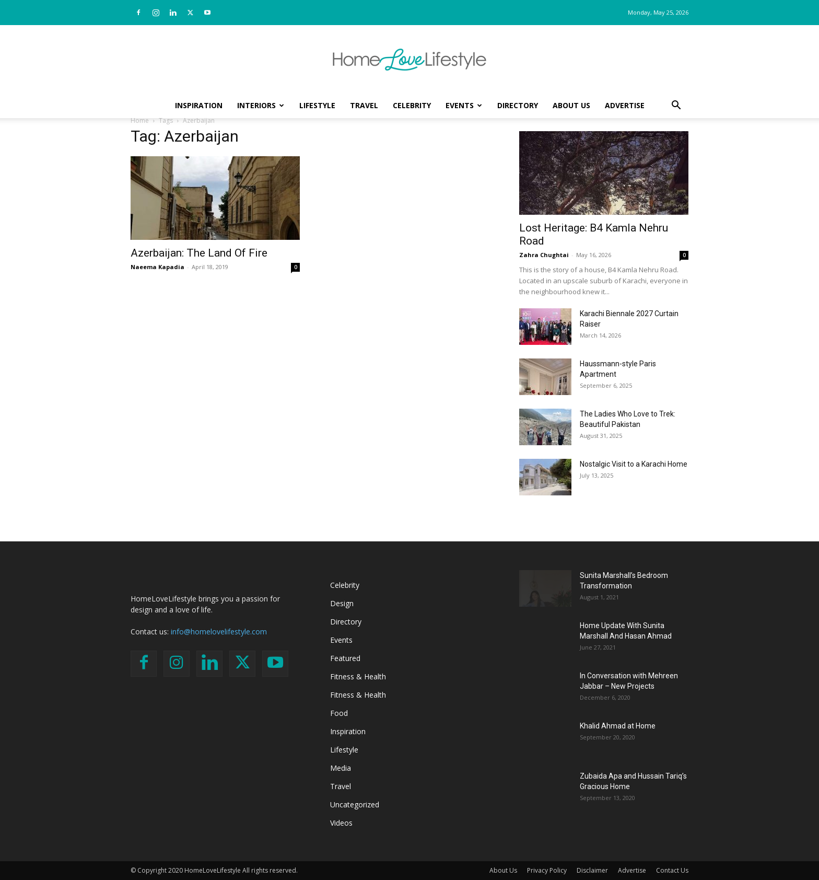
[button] (675, 106)
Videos (341, 823)
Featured (345, 658)
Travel (364, 105)
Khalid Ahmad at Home (618, 726)
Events (464, 105)
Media (340, 768)
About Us (571, 105)
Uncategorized (354, 804)
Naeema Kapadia (157, 267)
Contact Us (672, 870)
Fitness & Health (358, 676)
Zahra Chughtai (544, 255)
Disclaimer (592, 870)
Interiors (260, 105)
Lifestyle (317, 105)
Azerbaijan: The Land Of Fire (199, 253)
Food (339, 713)
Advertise (625, 105)
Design (342, 603)
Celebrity (412, 105)
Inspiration (199, 105)
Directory (517, 105)
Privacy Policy (547, 870)
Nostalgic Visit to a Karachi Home (633, 464)
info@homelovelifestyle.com (219, 631)
